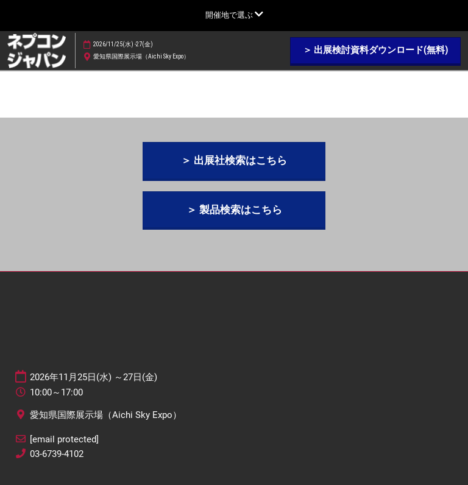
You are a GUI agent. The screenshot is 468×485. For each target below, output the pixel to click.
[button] (375, 50)
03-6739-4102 (56, 453)
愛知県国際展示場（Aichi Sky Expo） (141, 56)
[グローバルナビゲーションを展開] (234, 15)
